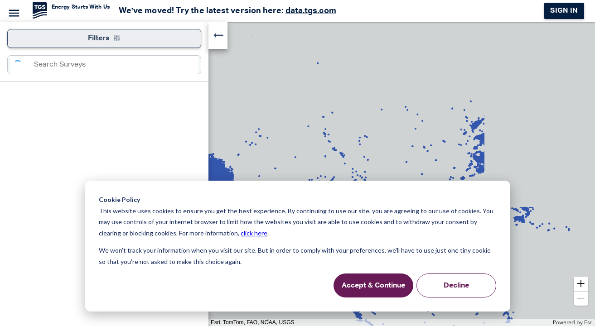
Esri (588, 322)
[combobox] (116, 65)
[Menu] (13, 12)
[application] (297, 174)
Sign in (564, 10)
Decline (456, 285)
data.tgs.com (310, 11)
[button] (581, 284)
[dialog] (297, 246)
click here (254, 233)
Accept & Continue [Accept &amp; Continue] (373, 285)
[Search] (22, 65)
